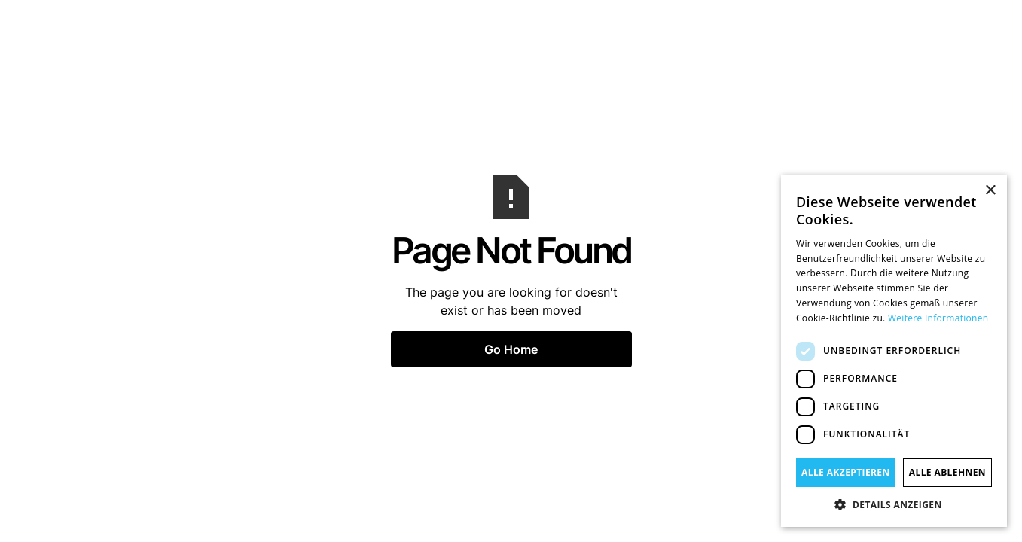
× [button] (990, 190)
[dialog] (894, 351)
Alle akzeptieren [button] (845, 472)
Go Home (511, 349)
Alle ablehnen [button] (947, 472)
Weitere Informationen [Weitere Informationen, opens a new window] (938, 318)
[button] (894, 504)
